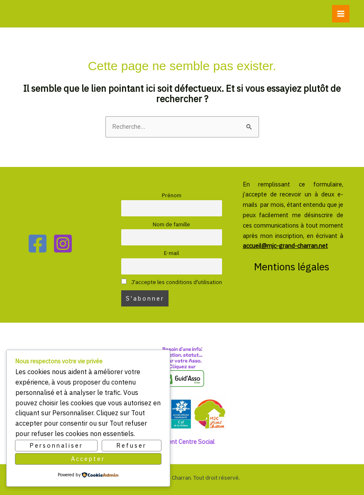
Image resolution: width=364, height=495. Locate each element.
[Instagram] (63, 243)
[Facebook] (37, 243)
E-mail (171, 253)
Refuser (131, 445)
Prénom (171, 195)
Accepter (88, 459)
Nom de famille (171, 224)
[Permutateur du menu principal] (340, 13)
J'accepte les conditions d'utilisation (171, 282)
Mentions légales (293, 266)
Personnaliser (56, 445)
